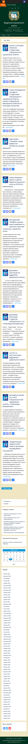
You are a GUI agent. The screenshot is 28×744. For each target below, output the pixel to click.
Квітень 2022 (7, 667)
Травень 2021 (7, 678)
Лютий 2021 (6, 685)
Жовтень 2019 (7, 697)
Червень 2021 (7, 676)
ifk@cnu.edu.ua (9, 31)
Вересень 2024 (7, 618)
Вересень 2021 (7, 671)
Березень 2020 (7, 692)
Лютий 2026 (6, 578)
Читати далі (9, 127)
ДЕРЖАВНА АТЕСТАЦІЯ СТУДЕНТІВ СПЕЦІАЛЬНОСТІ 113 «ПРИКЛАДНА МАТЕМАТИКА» (13, 319)
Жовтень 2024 (7, 615)
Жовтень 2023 (7, 639)
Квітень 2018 (7, 718)
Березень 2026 (7, 576)
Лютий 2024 (6, 629)
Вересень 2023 (7, 641)
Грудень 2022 (7, 660)
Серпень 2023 (7, 643)
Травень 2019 (7, 702)
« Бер (13, 564)
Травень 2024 (7, 622)
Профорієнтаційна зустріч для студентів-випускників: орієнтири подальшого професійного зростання (14, 529)
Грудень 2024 (7, 611)
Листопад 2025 (7, 585)
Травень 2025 (7, 599)
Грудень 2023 (7, 634)
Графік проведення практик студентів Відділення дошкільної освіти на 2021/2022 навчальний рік (14, 182)
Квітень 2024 (7, 625)
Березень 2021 (7, 683)
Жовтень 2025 (7, 587)
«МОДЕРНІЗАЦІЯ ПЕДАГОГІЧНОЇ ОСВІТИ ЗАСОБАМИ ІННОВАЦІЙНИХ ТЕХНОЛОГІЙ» (13, 446)
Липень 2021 (7, 674)
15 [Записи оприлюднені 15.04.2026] (10, 557)
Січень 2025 (6, 608)
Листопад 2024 (7, 613)
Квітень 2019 (7, 704)
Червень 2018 (7, 713)
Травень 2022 (7, 664)
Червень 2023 (7, 648)
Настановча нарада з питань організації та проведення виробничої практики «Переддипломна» (14, 523)
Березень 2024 (7, 627)
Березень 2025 (7, 604)
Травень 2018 (7, 716)
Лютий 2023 (6, 657)
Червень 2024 (7, 620)
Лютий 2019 (6, 709)
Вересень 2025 (7, 590)
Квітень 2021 (7, 681)
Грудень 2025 (7, 583)
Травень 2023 (7, 650)
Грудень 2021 (7, 669)
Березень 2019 (7, 706)
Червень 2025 (7, 597)
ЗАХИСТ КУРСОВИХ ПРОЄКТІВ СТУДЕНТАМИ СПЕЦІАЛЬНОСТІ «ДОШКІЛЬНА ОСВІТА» (13, 50)
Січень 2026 (6, 580)
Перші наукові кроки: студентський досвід (14, 532)
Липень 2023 (7, 646)
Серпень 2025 (7, 592)
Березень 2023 (7, 655)
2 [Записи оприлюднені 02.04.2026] (13, 554)
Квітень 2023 (7, 653)
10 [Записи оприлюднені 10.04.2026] (16, 555)
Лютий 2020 (6, 695)
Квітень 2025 (7, 601)
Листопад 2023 (7, 636)
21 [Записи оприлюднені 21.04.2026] (7, 559)
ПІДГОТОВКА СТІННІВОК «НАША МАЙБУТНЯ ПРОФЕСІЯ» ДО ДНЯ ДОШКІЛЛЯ (13, 143)
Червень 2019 (7, 699)
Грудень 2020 (7, 688)
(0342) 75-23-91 (9, 30)
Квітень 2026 (7, 574)
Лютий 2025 (6, 606)
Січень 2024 (6, 632)
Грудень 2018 (7, 711)
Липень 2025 (7, 594)
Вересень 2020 (7, 690)
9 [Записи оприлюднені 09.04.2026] (13, 555)
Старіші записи (7, 488)
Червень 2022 (7, 662)
